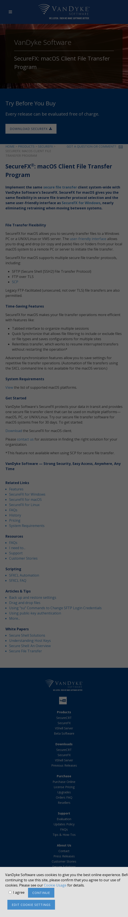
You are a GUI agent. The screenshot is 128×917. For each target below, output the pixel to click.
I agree (19, 892)
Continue (41, 893)
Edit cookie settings (31, 905)
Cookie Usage (55, 885)
